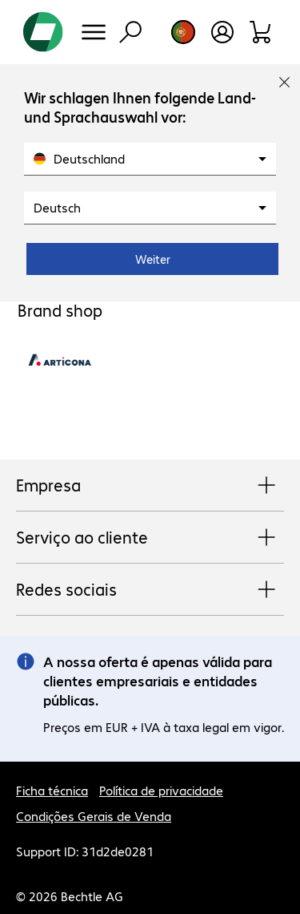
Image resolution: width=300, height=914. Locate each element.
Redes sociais (150, 590)
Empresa (150, 486)
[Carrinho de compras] (261, 32)
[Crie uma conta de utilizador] (222, 32)
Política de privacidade (161, 790)
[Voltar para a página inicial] (43, 32)
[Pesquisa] (130, 32)
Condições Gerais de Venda (93, 815)
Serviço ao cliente (150, 538)
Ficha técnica (52, 790)
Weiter (152, 259)
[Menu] (93, 32)
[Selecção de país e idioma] (183, 32)
